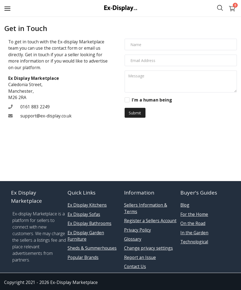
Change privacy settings (148, 248)
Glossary (132, 239)
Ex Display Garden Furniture (86, 236)
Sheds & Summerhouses (92, 248)
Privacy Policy (137, 230)
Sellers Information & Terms (145, 208)
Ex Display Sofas (84, 214)
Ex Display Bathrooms (89, 223)
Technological (194, 242)
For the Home (194, 214)
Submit (135, 113)
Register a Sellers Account (150, 221)
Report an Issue (140, 257)
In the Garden (194, 233)
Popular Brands (83, 257)
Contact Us (135, 266)
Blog (184, 205)
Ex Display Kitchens (87, 205)
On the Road (192, 223)
